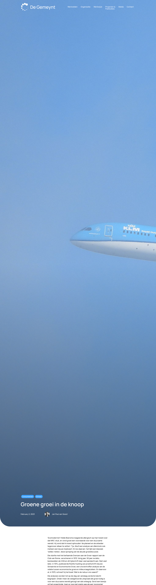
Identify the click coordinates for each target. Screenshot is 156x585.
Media (121, 7)
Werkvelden (73, 7)
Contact (130, 7)
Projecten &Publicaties (110, 8)
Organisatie (85, 7)
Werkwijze (98, 7)
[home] (39, 7)
